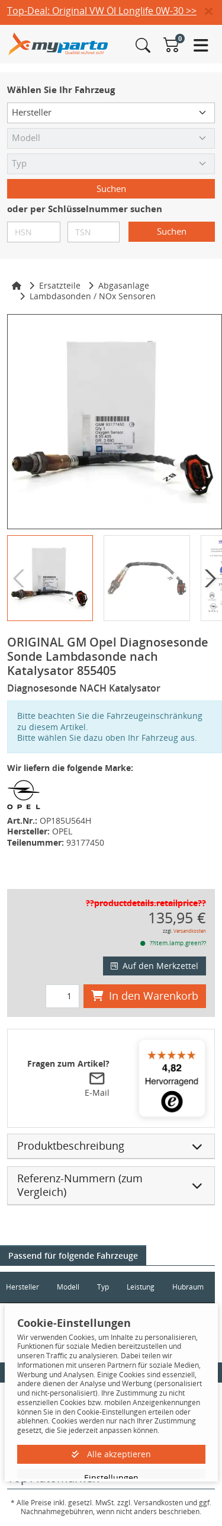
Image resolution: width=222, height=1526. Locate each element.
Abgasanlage (123, 285)
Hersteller (22, 1287)
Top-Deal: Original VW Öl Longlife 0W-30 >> (102, 10)
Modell (68, 1287)
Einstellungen (111, 1477)
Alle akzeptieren (111, 1454)
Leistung (141, 1287)
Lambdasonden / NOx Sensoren (93, 296)
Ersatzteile (60, 285)
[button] (213, 12)
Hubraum (188, 1287)
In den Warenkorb (144, 995)
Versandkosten (189, 930)
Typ (103, 1287)
